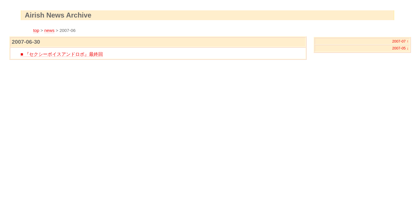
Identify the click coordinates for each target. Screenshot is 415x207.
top (36, 30)
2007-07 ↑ (400, 41)
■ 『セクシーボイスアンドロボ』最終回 (61, 54)
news (49, 30)
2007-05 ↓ (400, 48)
